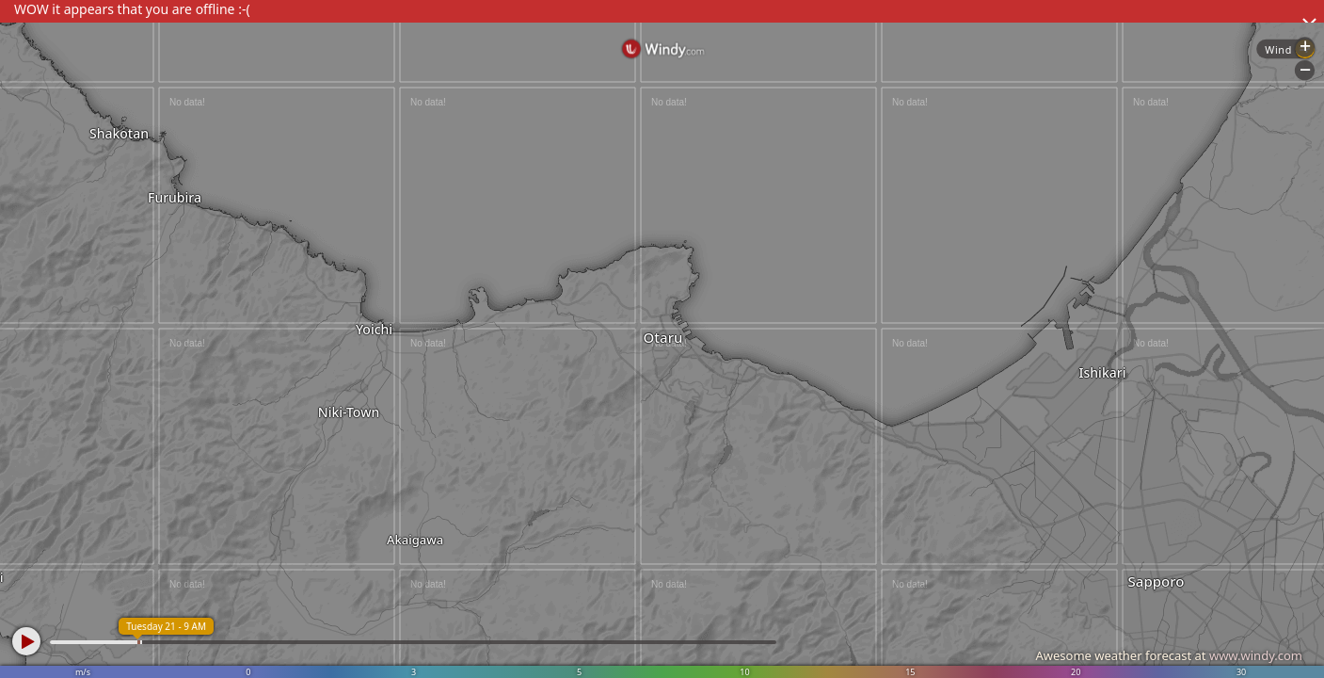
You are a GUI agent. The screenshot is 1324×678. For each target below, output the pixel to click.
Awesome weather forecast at (1168, 655)
